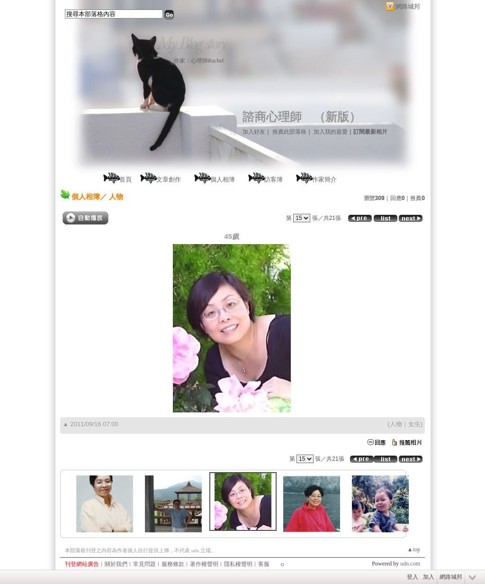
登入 (412, 577)
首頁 (125, 179)
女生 (414, 424)
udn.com (410, 563)
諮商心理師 (272, 116)
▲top (413, 549)
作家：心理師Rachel (199, 60)
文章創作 (168, 179)
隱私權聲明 (238, 564)
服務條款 (173, 564)
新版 (337, 116)
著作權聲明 (204, 564)
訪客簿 (273, 179)
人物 (396, 424)
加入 (428, 577)
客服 (263, 564)
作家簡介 (324, 179)
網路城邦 (407, 6)
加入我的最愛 (331, 131)
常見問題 (144, 564)
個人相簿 (222, 179)
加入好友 (253, 131)
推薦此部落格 (289, 131)
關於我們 (116, 564)
